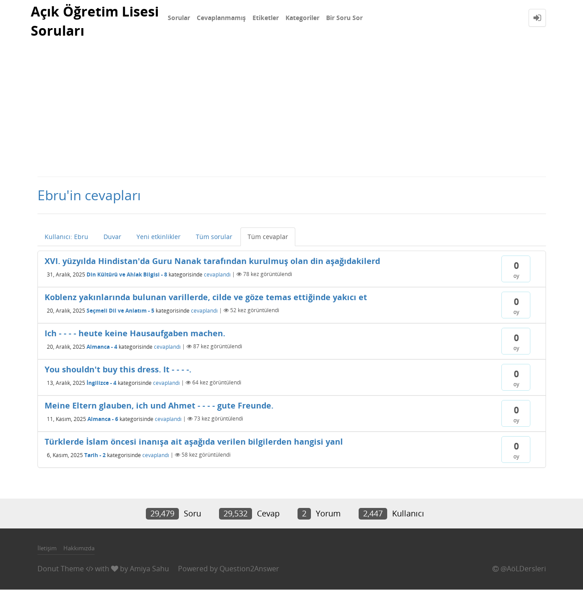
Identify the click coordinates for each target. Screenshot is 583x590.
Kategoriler (302, 17)
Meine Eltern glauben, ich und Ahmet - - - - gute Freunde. (159, 405)
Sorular (179, 17)
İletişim (47, 548)
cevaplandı (217, 274)
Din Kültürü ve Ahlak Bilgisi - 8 (127, 274)
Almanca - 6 (102, 419)
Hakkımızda (79, 548)
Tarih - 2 (95, 455)
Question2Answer (249, 569)
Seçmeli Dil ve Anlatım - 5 (120, 310)
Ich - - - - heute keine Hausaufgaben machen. (135, 333)
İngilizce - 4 (101, 383)
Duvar (112, 237)
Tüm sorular (214, 237)
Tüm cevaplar (268, 237)
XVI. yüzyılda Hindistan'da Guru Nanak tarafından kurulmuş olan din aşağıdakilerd (212, 261)
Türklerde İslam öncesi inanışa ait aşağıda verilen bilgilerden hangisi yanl (194, 442)
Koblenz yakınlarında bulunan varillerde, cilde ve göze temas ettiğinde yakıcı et (206, 297)
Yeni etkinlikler (158, 237)
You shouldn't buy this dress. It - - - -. (118, 369)
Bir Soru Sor (344, 17)
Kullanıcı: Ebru (66, 237)
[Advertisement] (291, 109)
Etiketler (265, 17)
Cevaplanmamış (221, 17)
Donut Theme (60, 569)
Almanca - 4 (102, 347)
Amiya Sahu (149, 569)
